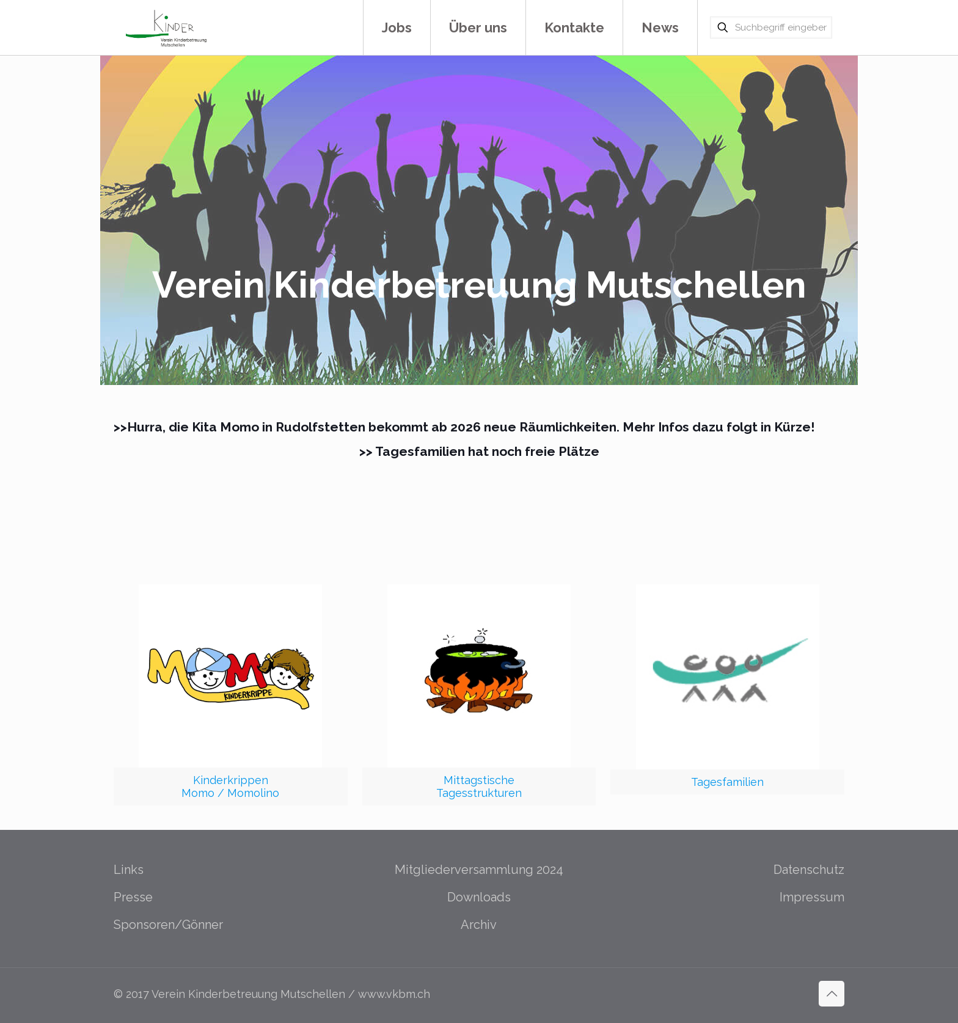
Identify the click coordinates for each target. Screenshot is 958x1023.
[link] (231, 694)
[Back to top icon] (831, 994)
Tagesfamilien (727, 782)
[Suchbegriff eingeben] (771, 27)
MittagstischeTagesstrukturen (479, 786)
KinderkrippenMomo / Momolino (230, 786)
